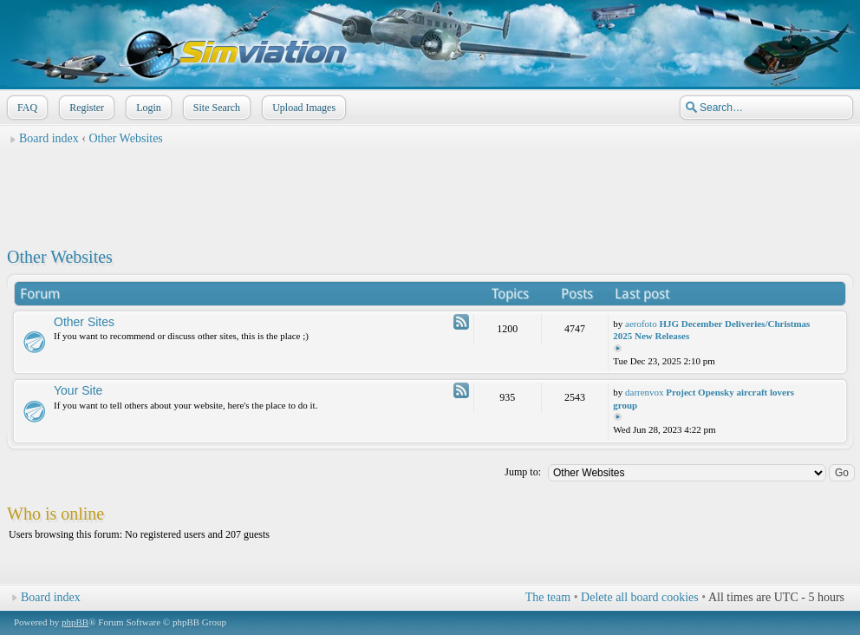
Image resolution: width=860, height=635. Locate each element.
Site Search (215, 107)
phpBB (75, 622)
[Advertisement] (430, 192)
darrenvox (644, 392)
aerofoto (641, 323)
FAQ (25, 107)
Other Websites (126, 138)
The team (547, 597)
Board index (49, 138)
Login (147, 107)
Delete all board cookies (640, 597)
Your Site (78, 390)
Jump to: (523, 472)
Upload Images (302, 107)
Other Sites (84, 322)
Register (85, 107)
